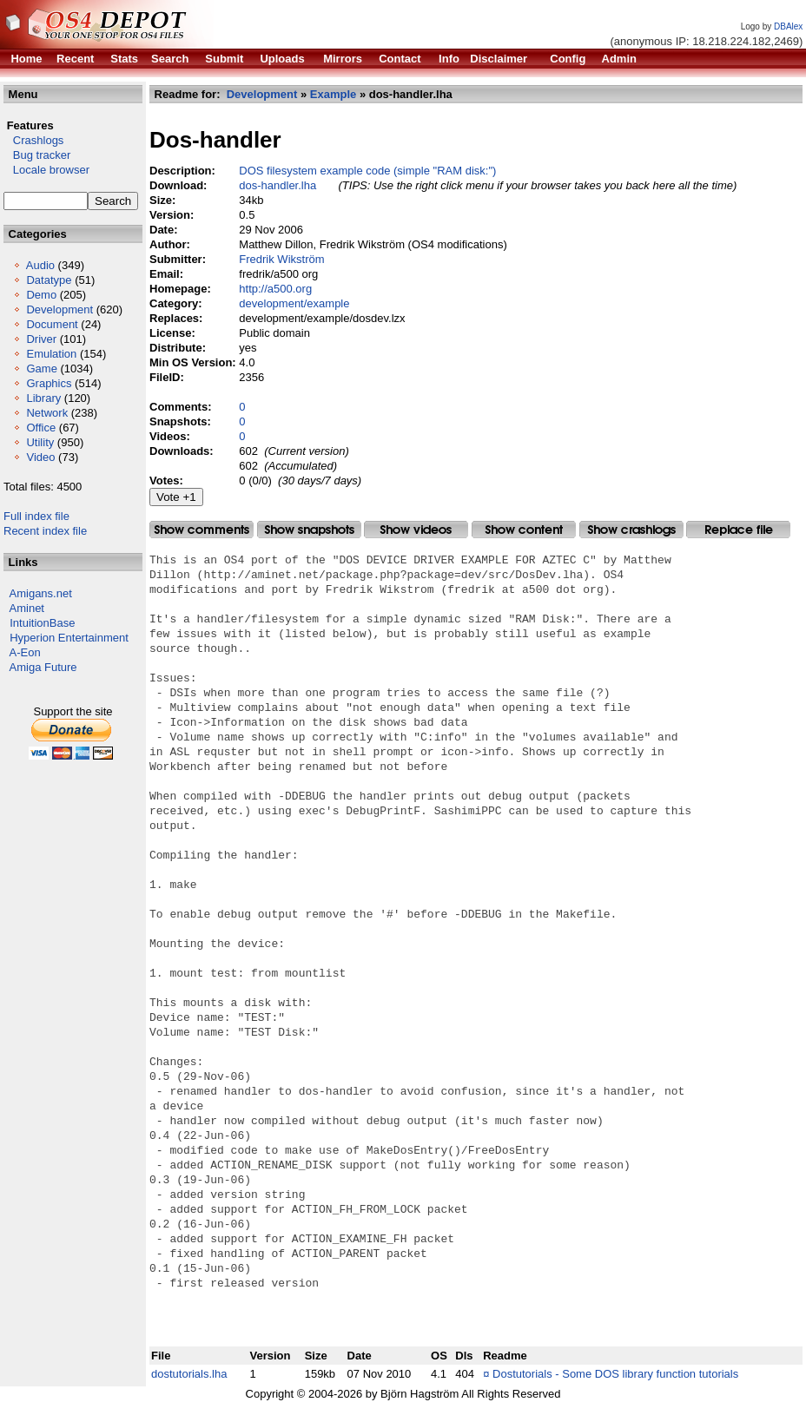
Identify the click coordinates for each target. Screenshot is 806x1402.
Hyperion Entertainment (69, 637)
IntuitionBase (42, 622)
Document (51, 324)
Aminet (27, 608)
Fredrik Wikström (281, 259)
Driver (41, 339)
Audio (40, 265)
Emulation (51, 353)
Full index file (36, 516)
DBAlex (788, 26)
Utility (40, 442)
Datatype (48, 279)
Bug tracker (36, 154)
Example (333, 94)
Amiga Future (43, 667)
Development (59, 309)
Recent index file (45, 530)
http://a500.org (275, 288)
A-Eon (25, 652)
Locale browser (46, 169)
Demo (41, 294)
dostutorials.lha (189, 1373)
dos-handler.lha (277, 185)
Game (41, 368)
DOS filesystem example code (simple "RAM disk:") (367, 170)
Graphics (48, 383)
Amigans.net (41, 593)
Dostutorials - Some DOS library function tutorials (615, 1373)
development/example (294, 303)
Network (47, 412)
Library (43, 398)
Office (41, 427)
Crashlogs (33, 140)
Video (40, 457)
